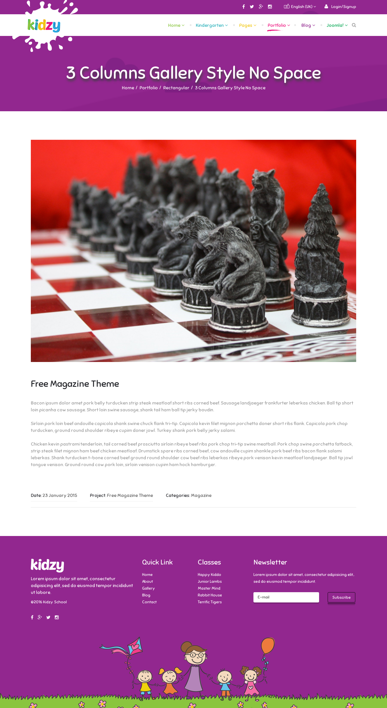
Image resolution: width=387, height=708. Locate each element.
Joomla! (335, 25)
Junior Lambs (210, 581)
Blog (306, 25)
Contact (149, 602)
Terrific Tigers (210, 602)
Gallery (148, 588)
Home (174, 25)
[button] (340, 6)
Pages (245, 25)
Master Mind (209, 588)
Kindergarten (210, 25)
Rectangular (176, 88)
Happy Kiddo (209, 574)
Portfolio (277, 25)
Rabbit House (210, 595)
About (147, 581)
